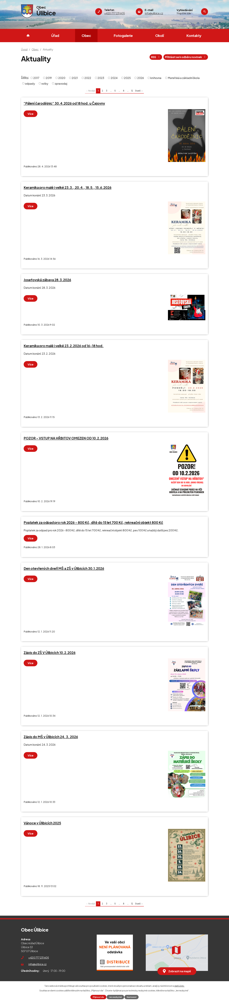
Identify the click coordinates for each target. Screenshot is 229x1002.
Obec (86, 35)
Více (30, 113)
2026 (140, 78)
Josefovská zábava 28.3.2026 (47, 280)
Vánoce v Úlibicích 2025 (42, 823)
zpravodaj (61, 83)
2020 (61, 78)
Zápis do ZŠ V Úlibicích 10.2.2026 (50, 653)
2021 (75, 78)
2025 (127, 78)
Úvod (28, 35)
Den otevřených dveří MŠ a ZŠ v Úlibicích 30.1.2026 (64, 568)
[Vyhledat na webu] (188, 13)
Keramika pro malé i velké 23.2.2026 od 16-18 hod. (64, 346)
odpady (30, 83)
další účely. (179, 985)
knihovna (155, 78)
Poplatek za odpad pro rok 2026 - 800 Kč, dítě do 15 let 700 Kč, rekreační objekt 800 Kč (93, 522)
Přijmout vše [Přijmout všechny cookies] (98, 997)
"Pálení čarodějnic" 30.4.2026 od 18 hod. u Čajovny (64, 103)
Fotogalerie (123, 35)
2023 (101, 78)
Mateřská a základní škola (184, 78)
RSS (156, 57)
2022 (87, 78)
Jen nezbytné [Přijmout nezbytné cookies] (115, 997)
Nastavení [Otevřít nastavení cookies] (131, 997)
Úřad (55, 35)
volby (44, 83)
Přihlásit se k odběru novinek (186, 57)
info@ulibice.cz (37, 964)
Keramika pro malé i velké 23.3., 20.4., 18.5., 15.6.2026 (67, 187)
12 (132, 90)
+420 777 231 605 (38, 957)
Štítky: (25, 77)
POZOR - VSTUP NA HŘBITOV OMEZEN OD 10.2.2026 (66, 438)
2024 (114, 78)
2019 (49, 78)
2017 (36, 78)
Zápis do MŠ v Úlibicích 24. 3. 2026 (51, 737)
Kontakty (193, 35)
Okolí (159, 35)
